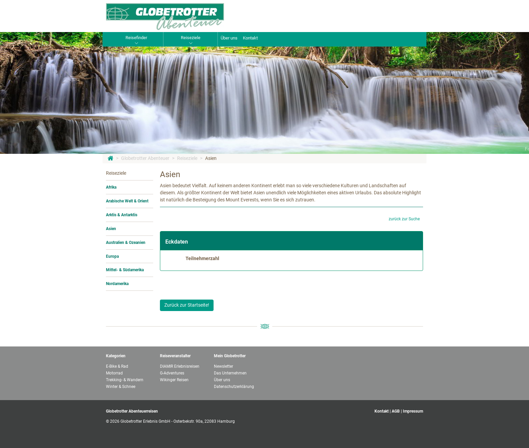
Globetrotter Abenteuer (145, 158)
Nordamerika (117, 283)
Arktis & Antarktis (121, 215)
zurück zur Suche (404, 219)
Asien (211, 158)
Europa (112, 256)
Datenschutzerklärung (234, 386)
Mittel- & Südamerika (125, 270)
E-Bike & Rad (117, 366)
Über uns (229, 37)
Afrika (111, 187)
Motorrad (114, 373)
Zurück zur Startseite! (186, 305)
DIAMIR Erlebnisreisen (179, 366)
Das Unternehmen (230, 373)
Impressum (413, 411)
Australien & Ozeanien (125, 242)
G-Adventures (172, 373)
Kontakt (250, 37)
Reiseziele (187, 158)
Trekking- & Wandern (124, 379)
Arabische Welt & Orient (127, 201)
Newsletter (223, 366)
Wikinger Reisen (174, 379)
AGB (396, 411)
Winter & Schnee (120, 386)
